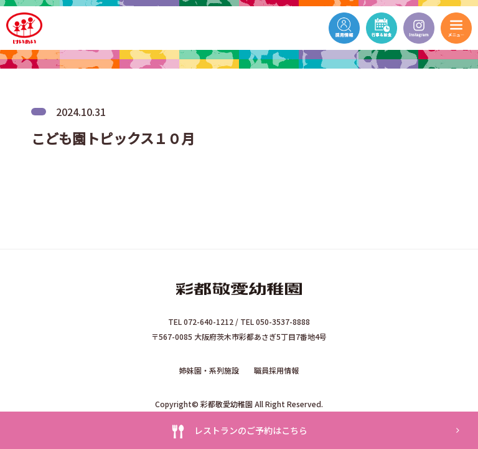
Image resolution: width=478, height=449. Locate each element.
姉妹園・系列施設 (209, 370)
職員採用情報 (276, 370)
